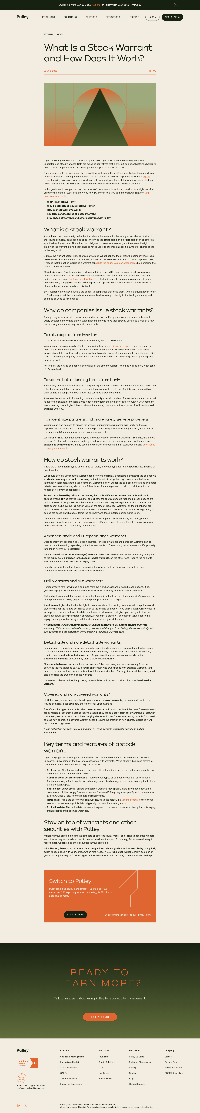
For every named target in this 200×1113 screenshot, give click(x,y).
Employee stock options (81, 279)
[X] (26, 1106)
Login (152, 17)
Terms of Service (173, 1067)
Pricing (132, 1067)
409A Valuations (68, 1067)
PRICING (134, 17)
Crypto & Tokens (106, 1062)
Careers (168, 1056)
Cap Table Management (72, 1056)
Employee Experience (71, 1084)
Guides (60, 34)
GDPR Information (174, 1073)
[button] (49, 17)
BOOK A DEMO (75, 914)
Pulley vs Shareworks (140, 1062)
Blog (131, 1078)
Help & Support (137, 1084)
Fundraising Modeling (70, 1062)
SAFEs (63, 1073)
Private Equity (105, 1078)
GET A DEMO (172, 17)
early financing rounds (118, 346)
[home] (23, 17)
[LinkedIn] (19, 1106)
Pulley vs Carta (136, 1056)
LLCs (100, 1067)
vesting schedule (131, 799)
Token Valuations (68, 1078)
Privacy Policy (143, 914)
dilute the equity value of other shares (116, 263)
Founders (103, 1056)
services (91, 17)
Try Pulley (135, 5)
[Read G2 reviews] (32, 1063)
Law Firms (103, 1073)
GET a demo (100, 1016)
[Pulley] (32, 1051)
